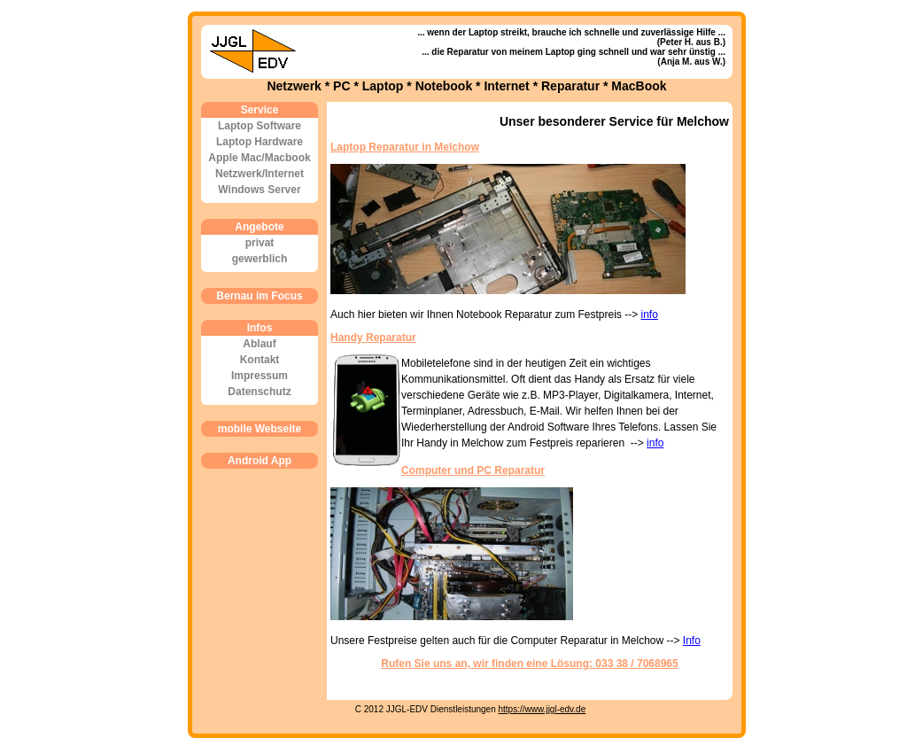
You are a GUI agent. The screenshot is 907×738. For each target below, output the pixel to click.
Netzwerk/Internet (259, 173)
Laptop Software (259, 126)
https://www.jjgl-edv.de (542, 709)
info (649, 314)
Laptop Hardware (259, 142)
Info (692, 640)
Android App (259, 460)
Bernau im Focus (259, 296)
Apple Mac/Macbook (259, 157)
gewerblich (260, 258)
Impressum (259, 375)
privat (260, 243)
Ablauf (259, 344)
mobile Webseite (259, 429)
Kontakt (260, 359)
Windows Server (259, 189)
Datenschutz (259, 391)
